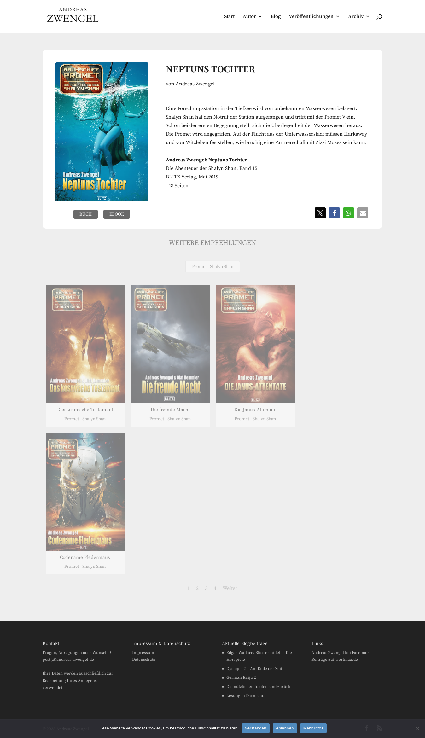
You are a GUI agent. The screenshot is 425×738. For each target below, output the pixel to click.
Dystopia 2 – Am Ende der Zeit (254, 668)
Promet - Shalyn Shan (212, 267)
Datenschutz (143, 659)
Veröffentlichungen (311, 17)
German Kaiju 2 (241, 677)
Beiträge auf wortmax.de (334, 659)
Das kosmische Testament (85, 410)
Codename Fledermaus (85, 558)
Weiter (230, 588)
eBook (116, 214)
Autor (249, 17)
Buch (85, 214)
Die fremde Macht (169, 410)
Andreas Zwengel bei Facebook (340, 652)
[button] (320, 212)
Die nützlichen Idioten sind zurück (258, 686)
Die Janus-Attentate (255, 410)
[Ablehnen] (417, 728)
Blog (276, 17)
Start (229, 17)
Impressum (143, 652)
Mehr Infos (313, 728)
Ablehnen (285, 728)
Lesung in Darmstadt (245, 695)
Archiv (356, 17)
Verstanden (255, 728)
